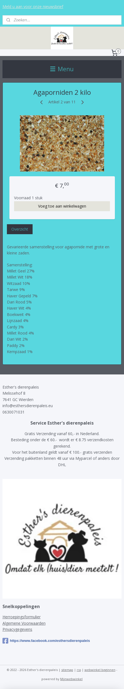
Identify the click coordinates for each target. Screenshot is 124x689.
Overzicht (19, 228)
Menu (62, 69)
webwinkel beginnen (100, 670)
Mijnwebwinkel (71, 679)
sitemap (67, 670)
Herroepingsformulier (21, 616)
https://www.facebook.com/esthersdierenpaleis (46, 640)
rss (79, 670)
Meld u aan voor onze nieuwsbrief (32, 6)
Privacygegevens (17, 629)
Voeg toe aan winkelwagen (62, 205)
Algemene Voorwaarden (24, 623)
